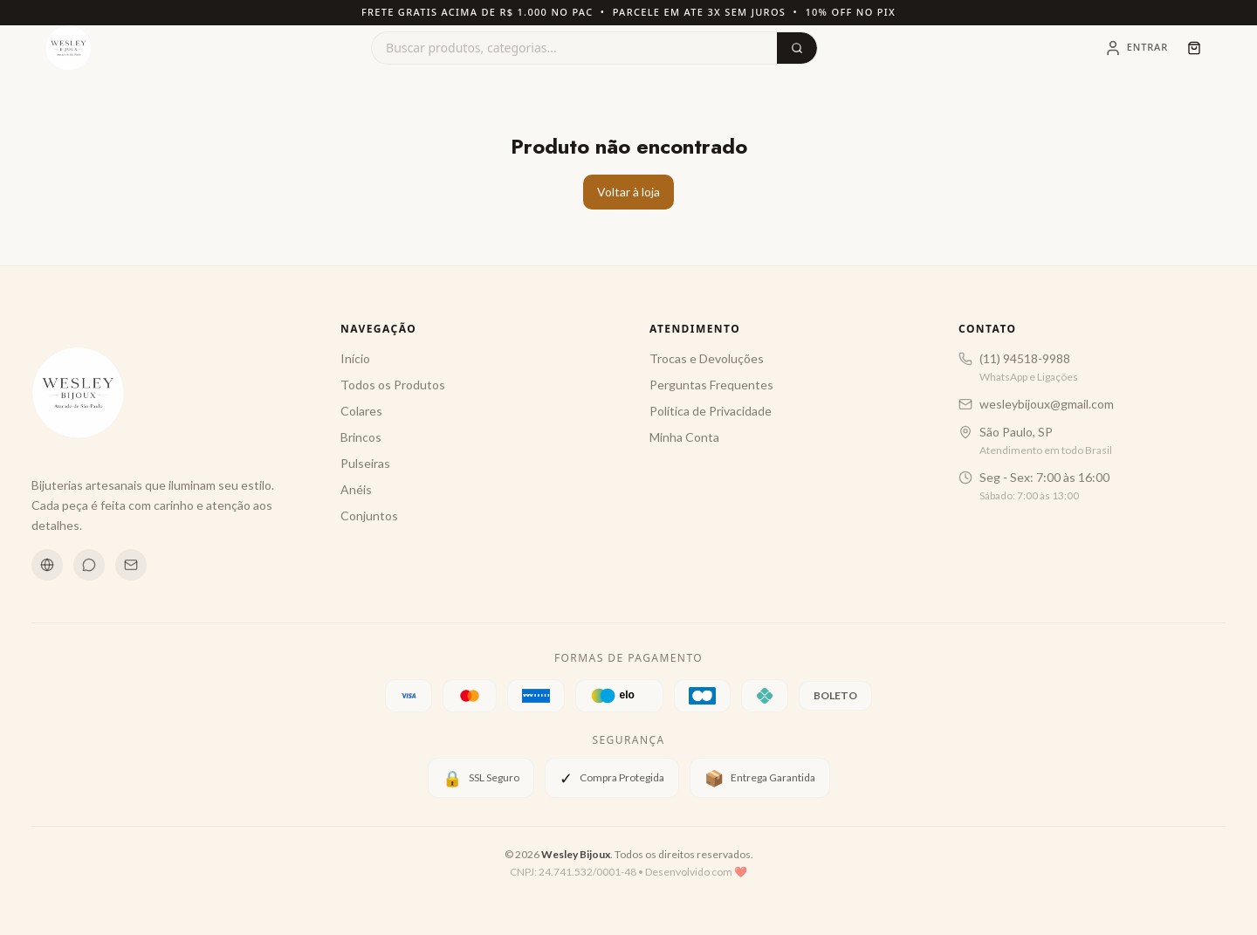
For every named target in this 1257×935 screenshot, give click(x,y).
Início (355, 358)
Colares (361, 410)
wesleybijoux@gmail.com (1046, 403)
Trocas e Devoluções (706, 358)
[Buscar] (797, 48)
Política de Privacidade (710, 410)
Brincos (360, 437)
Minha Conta (684, 437)
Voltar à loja (628, 191)
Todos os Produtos (392, 384)
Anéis (356, 489)
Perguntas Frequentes (711, 384)
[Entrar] (1136, 48)
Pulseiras (365, 463)
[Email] (131, 565)
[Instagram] (47, 565)
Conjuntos (369, 515)
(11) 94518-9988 (1024, 358)
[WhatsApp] (89, 565)
